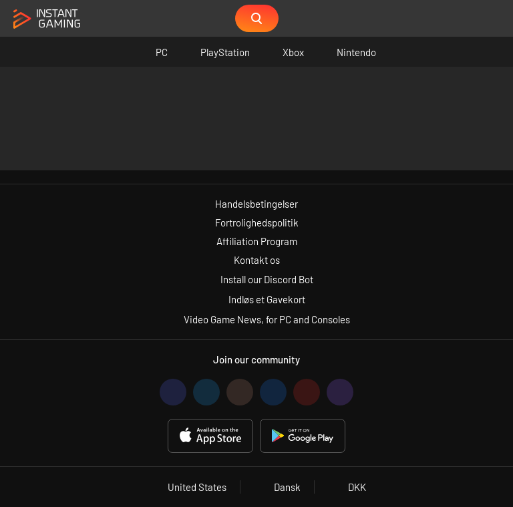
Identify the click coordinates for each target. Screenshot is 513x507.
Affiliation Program (256, 241)
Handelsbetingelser (256, 204)
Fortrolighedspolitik (257, 222)
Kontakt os (257, 260)
